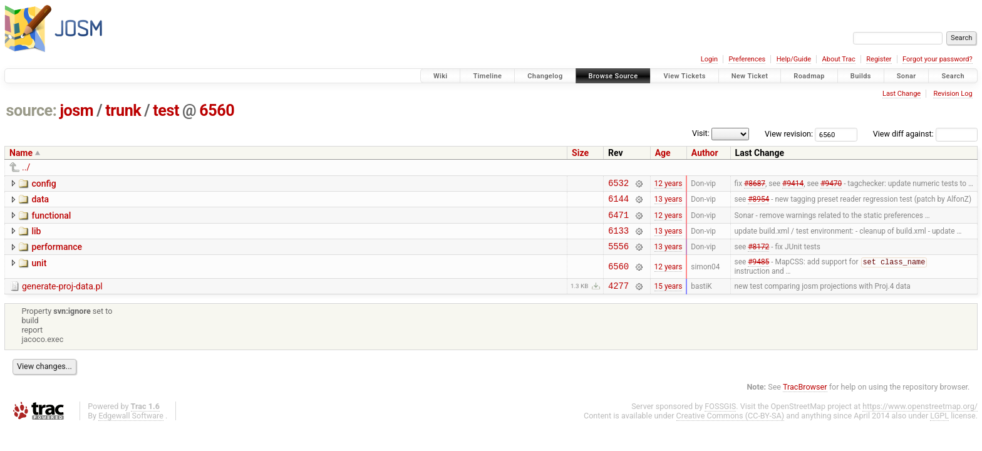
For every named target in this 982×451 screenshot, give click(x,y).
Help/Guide (794, 59)
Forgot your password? (937, 59)
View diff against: (925, 133)
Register (878, 59)
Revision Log (952, 94)
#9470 (831, 184)
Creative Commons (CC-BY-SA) (730, 427)
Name (21, 153)
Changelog (544, 76)
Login (709, 59)
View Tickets (684, 76)
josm (76, 110)
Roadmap (809, 76)
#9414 (793, 184)
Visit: (701, 133)
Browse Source (613, 76)
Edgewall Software (130, 427)
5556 (618, 255)
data (40, 201)
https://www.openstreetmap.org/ (920, 418)
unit (38, 272)
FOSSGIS (720, 418)
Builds (860, 76)
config (43, 184)
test (166, 110)
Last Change (901, 94)
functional (51, 219)
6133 (618, 238)
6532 (618, 184)
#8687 (754, 184)
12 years (668, 184)
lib (36, 237)
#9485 (758, 272)
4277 (618, 297)
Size (580, 153)
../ (26, 167)
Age (663, 153)
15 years (668, 297)
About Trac (838, 59)
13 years (668, 202)
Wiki (440, 76)
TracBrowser (805, 398)
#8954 (758, 202)
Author (704, 153)
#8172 (758, 255)
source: (31, 110)
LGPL (939, 427)
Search (952, 76)
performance (56, 254)
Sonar (906, 76)
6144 (618, 202)
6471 (618, 220)
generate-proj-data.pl (62, 296)
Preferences (746, 59)
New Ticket (749, 76)
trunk (123, 110)
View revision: (789, 133)
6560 (216, 110)
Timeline (487, 76)
